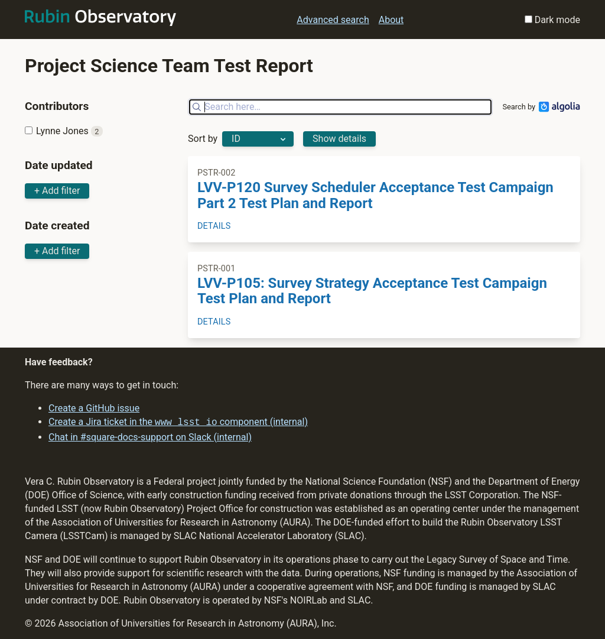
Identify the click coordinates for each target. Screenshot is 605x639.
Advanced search (333, 19)
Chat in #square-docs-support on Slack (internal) (150, 436)
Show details (339, 138)
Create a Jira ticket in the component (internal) (178, 422)
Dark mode (552, 19)
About (391, 19)
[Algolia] (557, 106)
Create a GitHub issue (93, 408)
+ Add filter (57, 190)
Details (213, 226)
